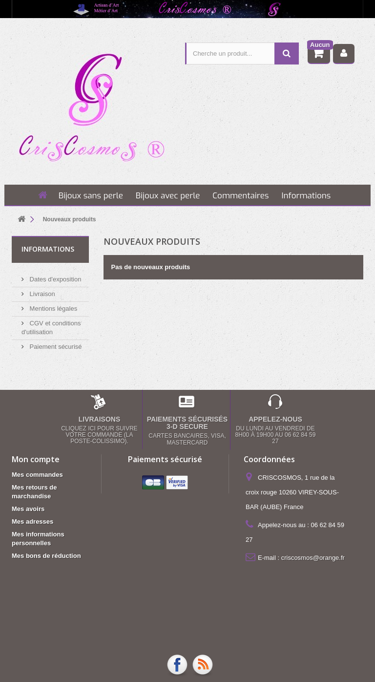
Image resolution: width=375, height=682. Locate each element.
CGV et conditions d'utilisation (205, 619)
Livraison (41, 290)
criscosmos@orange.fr (313, 557)
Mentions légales (52, 304)
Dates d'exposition (54, 275)
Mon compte (36, 458)
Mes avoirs (28, 508)
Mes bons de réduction (46, 555)
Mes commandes (37, 474)
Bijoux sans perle (91, 195)
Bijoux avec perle (168, 195)
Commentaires (240, 195)
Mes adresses (32, 521)
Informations (306, 195)
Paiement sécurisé (55, 342)
